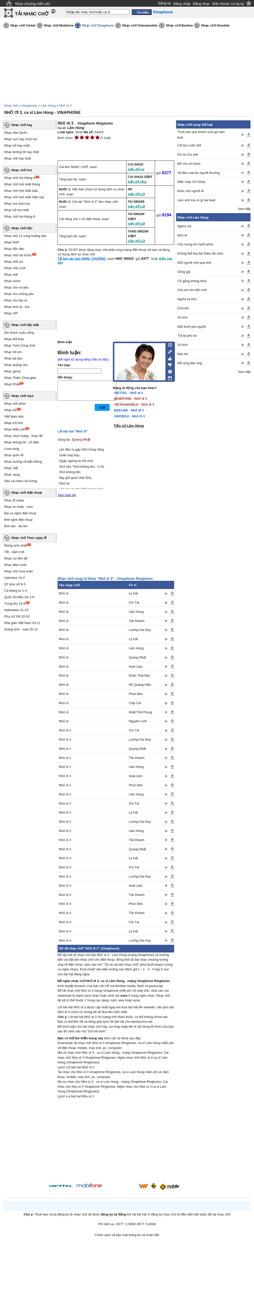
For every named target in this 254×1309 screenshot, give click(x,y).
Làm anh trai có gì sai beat (196, 200)
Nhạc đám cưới (15, 565)
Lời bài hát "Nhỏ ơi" (73, 431)
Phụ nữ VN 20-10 (17, 616)
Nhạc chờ (11, 105)
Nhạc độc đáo (14, 249)
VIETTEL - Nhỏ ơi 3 (128, 393)
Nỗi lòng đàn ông (189, 363)
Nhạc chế (11, 274)
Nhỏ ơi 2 (65, 803)
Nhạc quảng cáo (16, 365)
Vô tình (182, 317)
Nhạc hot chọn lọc (17, 203)
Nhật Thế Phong (140, 712)
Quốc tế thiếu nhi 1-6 (19, 597)
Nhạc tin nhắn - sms (18, 507)
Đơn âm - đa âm (16, 526)
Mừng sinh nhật (15, 545)
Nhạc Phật (11, 384)
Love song (11, 449)
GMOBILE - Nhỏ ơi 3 (129, 416)
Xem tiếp (244, 209)
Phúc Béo (136, 694)
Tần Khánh (136, 621)
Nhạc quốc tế (13, 455)
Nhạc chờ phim (15, 403)
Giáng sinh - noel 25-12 (21, 629)
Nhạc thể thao (14, 339)
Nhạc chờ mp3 (22, 396)
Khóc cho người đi (190, 191)
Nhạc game (12, 371)
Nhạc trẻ (10, 410)
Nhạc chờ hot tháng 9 (19, 178)
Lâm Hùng (48, 105)
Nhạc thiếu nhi (14, 429)
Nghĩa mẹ (184, 226)
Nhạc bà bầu (13, 358)
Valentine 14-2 (14, 578)
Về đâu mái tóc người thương (198, 173)
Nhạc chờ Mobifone (59, 25)
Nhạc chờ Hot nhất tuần (21, 191)
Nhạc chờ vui (13, 261)
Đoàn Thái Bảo (139, 675)
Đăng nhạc (201, 4)
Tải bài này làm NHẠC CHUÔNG (82, 259)
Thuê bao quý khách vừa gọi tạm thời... (201, 134)
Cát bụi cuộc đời (189, 145)
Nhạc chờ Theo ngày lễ (28, 538)
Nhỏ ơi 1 (65, 730)
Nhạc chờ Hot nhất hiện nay (24, 197)
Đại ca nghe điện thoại (20, 513)
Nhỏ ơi (63, 593)
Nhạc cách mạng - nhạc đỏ (23, 436)
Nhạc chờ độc (21, 228)
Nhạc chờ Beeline (179, 25)
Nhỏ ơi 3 (65, 105)
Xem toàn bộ (67, 495)
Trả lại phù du (187, 335)
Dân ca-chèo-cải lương (20, 481)
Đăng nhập (181, 4)
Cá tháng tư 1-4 (15, 590)
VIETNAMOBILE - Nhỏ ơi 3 (134, 404)
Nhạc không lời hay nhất (21, 152)
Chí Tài (134, 602)
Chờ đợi (183, 308)
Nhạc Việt (11, 468)
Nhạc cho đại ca (15, 300)
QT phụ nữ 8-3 (15, 584)
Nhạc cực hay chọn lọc (20, 139)
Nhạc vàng (12, 474)
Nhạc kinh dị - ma (16, 307)
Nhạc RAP (11, 242)
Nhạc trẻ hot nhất (16, 210)
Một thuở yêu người (191, 326)
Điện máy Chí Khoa (191, 182)
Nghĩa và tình (186, 299)
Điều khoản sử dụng (228, 4)
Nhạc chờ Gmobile (215, 25)
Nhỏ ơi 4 (65, 922)
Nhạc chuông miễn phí (32, 4)
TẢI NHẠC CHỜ (31, 13)
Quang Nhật (81, 439)
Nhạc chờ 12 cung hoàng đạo (25, 236)
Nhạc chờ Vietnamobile (140, 25)
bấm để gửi (136, 194)
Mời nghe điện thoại (18, 520)
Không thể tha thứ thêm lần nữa (200, 253)
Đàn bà (182, 354)
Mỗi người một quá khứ (194, 262)
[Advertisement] (116, 1141)
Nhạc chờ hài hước (18, 255)
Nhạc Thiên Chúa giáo (20, 378)
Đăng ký (164, 3)
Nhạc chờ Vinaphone (98, 25)
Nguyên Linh (138, 721)
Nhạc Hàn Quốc (15, 132)
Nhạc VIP (11, 313)
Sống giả (183, 272)
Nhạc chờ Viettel (22, 25)
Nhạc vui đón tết (16, 558)
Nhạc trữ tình (13, 423)
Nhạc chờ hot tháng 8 (19, 216)
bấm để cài (136, 169)
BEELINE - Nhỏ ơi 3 (129, 410)
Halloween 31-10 (16, 610)
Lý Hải (133, 593)
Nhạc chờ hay (21, 125)
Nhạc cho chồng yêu (19, 294)
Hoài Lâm (136, 666)
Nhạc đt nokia (14, 500)
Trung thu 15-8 (14, 603)
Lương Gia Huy (140, 630)
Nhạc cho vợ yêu (16, 287)
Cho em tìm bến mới (192, 290)
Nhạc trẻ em (13, 352)
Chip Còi (135, 703)
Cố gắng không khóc (192, 281)
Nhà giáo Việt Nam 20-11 (22, 623)
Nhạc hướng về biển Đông (23, 461)
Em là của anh (187, 154)
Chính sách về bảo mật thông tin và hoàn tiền (127, 1235)
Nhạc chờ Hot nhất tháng (22, 184)
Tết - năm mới (14, 552)
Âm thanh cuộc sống (19, 332)
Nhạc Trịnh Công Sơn (19, 345)
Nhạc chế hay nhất (17, 158)
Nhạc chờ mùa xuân (18, 571)
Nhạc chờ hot (21, 170)
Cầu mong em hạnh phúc (195, 244)
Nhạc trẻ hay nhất (17, 145)
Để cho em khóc (189, 163)
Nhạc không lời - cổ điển (21, 442)
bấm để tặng (137, 182)
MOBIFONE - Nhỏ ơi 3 (130, 398)
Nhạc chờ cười (14, 268)
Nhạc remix (12, 281)
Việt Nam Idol (14, 416)
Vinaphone (29, 105)
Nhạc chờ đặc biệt (25, 325)
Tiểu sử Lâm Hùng (129, 426)
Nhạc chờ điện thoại (26, 492)
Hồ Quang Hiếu (140, 685)
